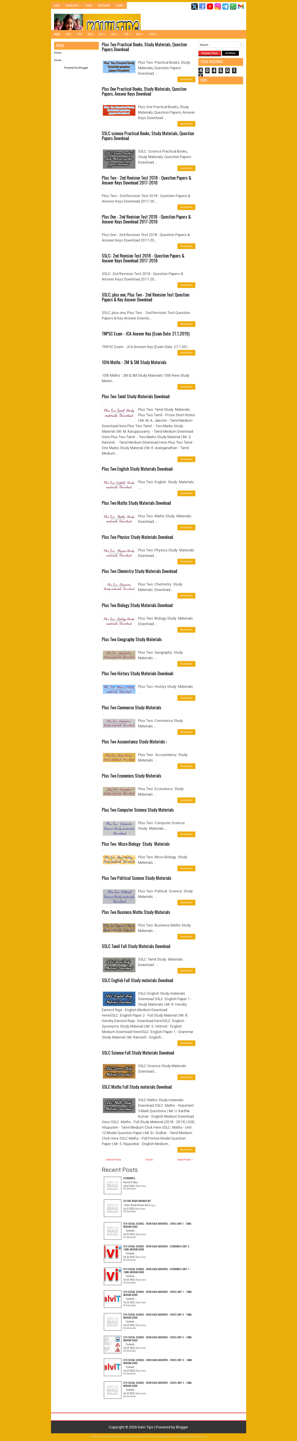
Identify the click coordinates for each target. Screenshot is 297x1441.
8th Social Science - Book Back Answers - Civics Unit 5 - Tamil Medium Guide (157, 1338)
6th (141, 33)
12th (68, 34)
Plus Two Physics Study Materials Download (137, 536)
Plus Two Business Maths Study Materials (136, 911)
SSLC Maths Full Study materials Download (137, 1086)
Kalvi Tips (145, 1427)
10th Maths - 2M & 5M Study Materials (134, 362)
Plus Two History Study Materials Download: (138, 673)
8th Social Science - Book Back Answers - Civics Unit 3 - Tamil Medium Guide (157, 1384)
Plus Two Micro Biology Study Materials (136, 843)
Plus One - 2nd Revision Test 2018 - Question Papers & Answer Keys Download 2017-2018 (146, 219)
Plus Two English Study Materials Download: (137, 468)
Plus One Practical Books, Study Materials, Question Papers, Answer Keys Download (144, 91)
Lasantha (143, 1436)
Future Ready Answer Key (137, 1201)
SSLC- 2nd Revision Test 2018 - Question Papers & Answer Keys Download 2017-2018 (143, 258)
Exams (121, 4)
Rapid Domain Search (195, 1436)
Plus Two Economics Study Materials (131, 775)
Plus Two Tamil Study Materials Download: (136, 396)
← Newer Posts (112, 1159)
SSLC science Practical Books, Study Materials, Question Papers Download (148, 135)
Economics (129, 1178)
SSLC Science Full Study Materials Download (138, 1052)
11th (79, 34)
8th (116, 33)
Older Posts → (185, 1159)
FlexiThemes (109, 1436)
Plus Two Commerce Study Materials (131, 707)
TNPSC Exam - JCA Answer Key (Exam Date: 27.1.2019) (145, 333)
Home (57, 5)
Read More (186, 79)
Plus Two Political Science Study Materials (136, 877)
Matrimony (104, 5)
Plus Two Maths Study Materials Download (136, 502)
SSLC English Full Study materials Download (137, 980)
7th (128, 33)
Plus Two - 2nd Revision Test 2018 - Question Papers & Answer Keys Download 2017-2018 (146, 180)
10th (90, 34)
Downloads (74, 4)
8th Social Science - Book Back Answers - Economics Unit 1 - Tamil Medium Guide (156, 1270)
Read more (141, 1186)
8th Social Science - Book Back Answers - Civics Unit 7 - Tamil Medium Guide (157, 1293)
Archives (230, 53)
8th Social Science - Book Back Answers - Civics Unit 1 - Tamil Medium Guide (157, 1225)
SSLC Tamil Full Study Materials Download (136, 946)
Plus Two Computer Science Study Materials (138, 809)
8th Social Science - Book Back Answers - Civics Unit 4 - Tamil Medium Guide (157, 1361)
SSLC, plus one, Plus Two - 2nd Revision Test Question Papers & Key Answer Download (145, 297)
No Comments (129, 1188)
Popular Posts (210, 53)
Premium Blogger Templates (165, 1436)
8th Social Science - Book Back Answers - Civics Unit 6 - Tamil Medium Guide (157, 1316)
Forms (88, 5)
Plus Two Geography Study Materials (132, 639)
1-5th (154, 33)
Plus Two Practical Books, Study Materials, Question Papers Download (144, 47)
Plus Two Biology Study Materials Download (137, 605)
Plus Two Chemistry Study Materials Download (139, 570)
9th (103, 33)
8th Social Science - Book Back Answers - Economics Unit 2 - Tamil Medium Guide (157, 1248)
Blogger (83, 67)
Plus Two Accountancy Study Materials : (134, 741)
